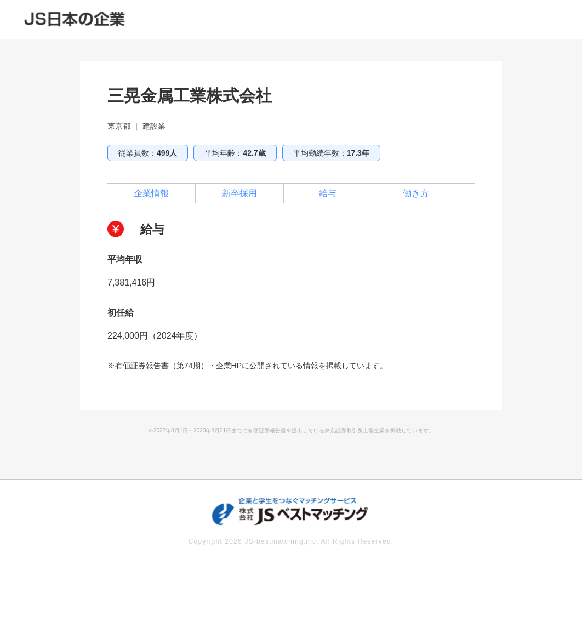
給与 (327, 193)
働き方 (416, 193)
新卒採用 (239, 193)
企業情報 (151, 193)
